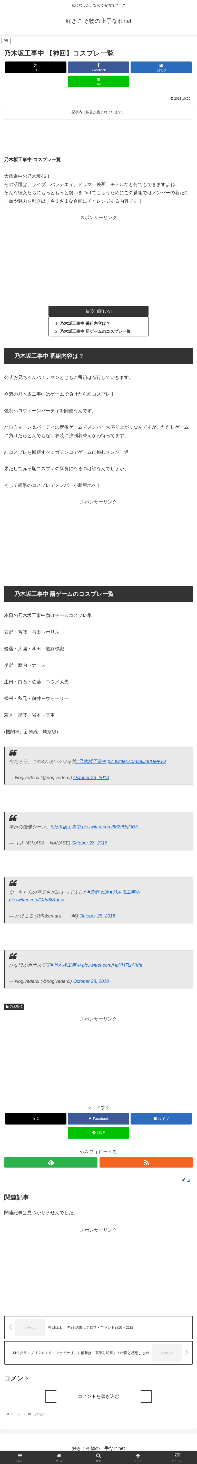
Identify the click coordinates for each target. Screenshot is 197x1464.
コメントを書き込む (98, 1397)
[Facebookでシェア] (98, 67)
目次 (90, 311)
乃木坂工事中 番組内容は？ (85, 323)
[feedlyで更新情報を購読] (50, 1163)
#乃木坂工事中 (91, 762)
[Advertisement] (98, 135)
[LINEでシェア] (98, 81)
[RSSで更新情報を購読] (146, 1163)
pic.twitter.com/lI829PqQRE (110, 827)
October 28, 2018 (91, 778)
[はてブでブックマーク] (161, 67)
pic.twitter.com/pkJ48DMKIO (137, 762)
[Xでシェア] (35, 67)
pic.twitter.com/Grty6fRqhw (36, 900)
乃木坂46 (14, 1007)
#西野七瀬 (98, 892)
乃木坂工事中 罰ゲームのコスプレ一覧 (95, 332)
